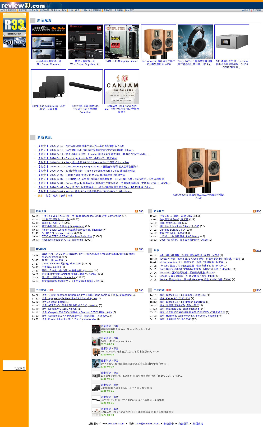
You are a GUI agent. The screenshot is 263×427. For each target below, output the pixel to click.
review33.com (116, 423)
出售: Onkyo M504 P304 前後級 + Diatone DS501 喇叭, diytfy (77, 312)
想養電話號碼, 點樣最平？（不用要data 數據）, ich (70, 280)
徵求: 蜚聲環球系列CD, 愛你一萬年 (179, 305)
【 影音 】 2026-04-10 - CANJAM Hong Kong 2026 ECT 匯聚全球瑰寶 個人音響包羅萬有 (88, 166)
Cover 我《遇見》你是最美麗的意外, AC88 (184, 239)
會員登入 (246, 10)
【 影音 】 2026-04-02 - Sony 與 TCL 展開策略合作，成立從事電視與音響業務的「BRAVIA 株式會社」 (96, 187)
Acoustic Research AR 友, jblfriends (62, 239)
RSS (141, 211)
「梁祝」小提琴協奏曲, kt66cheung (180, 236)
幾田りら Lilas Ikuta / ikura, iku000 (179, 226)
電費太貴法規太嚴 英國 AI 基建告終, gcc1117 (67, 270)
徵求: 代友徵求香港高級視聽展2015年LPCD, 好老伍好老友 (192, 312)
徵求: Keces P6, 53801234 (175, 298)
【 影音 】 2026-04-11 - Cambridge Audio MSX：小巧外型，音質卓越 (77, 158)
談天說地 (55, 10)
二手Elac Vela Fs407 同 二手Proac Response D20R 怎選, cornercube (81, 216)
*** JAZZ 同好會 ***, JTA (56, 219)
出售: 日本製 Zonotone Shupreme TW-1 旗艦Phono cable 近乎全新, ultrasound (87, 295)
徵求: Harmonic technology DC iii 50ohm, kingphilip (189, 315)
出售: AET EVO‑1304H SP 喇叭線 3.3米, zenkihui (70, 305)
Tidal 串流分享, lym (171, 222)
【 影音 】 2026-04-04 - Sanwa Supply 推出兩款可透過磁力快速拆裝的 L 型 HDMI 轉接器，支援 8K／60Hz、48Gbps (104, 183)
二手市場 (86, 10)
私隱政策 (198, 423)
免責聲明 (183, 423)
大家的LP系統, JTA (52, 222)
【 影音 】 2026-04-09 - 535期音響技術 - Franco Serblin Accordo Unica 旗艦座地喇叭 (86, 170)
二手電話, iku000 (51, 267)
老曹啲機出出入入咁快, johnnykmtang (63, 226)
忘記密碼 (257, 10)
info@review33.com (147, 423)
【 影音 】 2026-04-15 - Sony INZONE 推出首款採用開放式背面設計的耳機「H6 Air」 (86, 150)
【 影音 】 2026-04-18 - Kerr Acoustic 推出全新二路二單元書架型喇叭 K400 (81, 145)
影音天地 (23, 10)
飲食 (77, 10)
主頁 (3, 10)
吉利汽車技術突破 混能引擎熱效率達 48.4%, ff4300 (189, 255)
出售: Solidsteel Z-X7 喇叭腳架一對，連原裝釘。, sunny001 (75, 315)
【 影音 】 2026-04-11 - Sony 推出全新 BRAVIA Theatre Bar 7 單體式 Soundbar (83, 162)
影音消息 (12, 10)
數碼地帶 (44, 10)
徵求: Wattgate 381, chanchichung (179, 308)
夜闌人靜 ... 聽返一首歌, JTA (176, 216)
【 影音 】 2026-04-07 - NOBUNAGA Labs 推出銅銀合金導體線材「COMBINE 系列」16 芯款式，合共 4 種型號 (101, 179)
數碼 (63, 195)
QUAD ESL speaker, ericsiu (57, 233)
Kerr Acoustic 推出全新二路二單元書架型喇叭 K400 (198, 195)
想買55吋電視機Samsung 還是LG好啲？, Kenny (69, 274)
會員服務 (118, 10)
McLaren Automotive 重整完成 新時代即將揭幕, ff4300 (191, 262)
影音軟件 (33, 10)
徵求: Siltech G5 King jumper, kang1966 (182, 301)
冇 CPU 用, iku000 (52, 260)
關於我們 (129, 10)
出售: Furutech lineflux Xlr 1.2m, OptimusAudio (69, 319)
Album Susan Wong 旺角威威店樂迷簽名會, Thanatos (72, 229)
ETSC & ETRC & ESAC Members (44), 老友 (67, 236)
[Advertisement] (146, 123)
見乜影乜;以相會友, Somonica (58, 277)
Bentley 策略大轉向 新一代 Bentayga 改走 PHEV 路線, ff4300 (195, 279)
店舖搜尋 (97, 10)
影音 (48, 195)
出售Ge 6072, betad (53, 301)
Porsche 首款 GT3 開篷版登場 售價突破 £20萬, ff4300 (191, 265)
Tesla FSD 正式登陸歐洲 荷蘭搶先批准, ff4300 (187, 272)
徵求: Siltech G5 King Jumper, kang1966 (183, 295)
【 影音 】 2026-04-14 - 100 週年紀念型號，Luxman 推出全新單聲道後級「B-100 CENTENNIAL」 (94, 154)
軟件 (55, 195)
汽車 (71, 10)
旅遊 (64, 10)
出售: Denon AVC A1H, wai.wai (59, 308)
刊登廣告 (169, 423)
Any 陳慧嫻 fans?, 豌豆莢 (174, 219)
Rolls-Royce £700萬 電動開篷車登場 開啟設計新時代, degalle (195, 269)
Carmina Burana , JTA (172, 229)
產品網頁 (108, 10)
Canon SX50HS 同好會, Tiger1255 (61, 263)
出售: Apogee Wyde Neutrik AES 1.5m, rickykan (69, 298)
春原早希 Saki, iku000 (172, 232)
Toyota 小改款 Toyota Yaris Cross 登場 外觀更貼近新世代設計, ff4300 (200, 258)
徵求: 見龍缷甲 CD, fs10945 (175, 319)
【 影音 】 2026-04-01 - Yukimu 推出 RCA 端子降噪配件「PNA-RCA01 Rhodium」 (85, 191)
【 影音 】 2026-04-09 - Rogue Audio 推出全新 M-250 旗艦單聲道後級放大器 (81, 174)
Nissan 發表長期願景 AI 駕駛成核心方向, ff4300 (187, 276)
